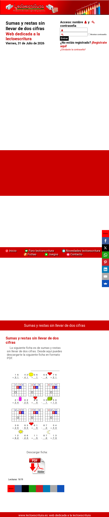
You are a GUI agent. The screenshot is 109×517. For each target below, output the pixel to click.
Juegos (51, 254)
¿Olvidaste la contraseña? (73, 49)
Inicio (10, 250)
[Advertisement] (30, 101)
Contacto (73, 254)
